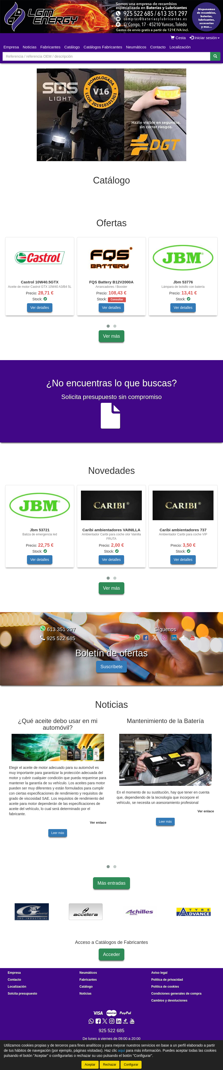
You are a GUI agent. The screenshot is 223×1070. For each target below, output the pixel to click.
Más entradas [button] (111, 887)
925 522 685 (57, 643)
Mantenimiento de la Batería (165, 725)
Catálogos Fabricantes (102, 47)
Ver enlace (98, 827)
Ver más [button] (111, 340)
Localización (180, 47)
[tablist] (111, 114)
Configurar (131, 1064)
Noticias (29, 47)
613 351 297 (58, 634)
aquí (121, 1050)
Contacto (158, 47)
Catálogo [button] (72, 47)
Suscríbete (111, 671)
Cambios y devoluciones (169, 1005)
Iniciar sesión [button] (205, 38)
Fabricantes (50, 47)
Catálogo (85, 991)
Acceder (111, 958)
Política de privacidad (167, 984)
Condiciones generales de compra (176, 998)
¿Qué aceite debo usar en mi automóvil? (58, 728)
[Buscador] (106, 56)
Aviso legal (159, 977)
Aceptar (90, 1064)
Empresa (11, 47)
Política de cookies (165, 991)
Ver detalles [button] (39, 312)
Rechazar (109, 1064)
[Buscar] (215, 56)
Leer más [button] (57, 837)
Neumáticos (136, 47)
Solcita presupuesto (22, 998)
